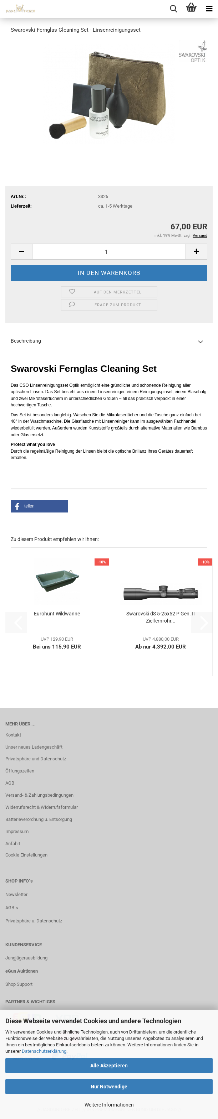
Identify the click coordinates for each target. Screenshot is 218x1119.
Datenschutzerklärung (44, 1051)
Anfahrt (12, 843)
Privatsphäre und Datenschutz (35, 758)
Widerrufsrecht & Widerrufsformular (41, 807)
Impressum (17, 831)
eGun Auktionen (21, 971)
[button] (21, 252)
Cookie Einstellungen (26, 855)
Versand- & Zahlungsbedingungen (39, 795)
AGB (9, 783)
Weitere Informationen (109, 1105)
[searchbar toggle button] (173, 9)
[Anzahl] (109, 252)
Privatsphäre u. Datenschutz (33, 920)
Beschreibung (26, 341)
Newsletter (16, 894)
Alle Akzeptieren (109, 1065)
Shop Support (18, 984)
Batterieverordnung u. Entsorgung (38, 819)
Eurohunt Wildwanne (57, 613)
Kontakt (13, 735)
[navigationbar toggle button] (209, 9)
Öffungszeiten (19, 771)
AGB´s (11, 907)
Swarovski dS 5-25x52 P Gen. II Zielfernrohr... (160, 617)
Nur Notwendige (109, 1086)
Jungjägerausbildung (26, 958)
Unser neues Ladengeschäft (33, 747)
